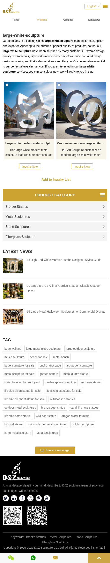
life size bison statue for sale (22, 390)
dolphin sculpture (83, 424)
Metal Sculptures (55, 216)
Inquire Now (30, 166)
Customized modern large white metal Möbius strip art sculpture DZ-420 (81, 143)
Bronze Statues (55, 206)
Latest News (17, 251)
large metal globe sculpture (43, 348)
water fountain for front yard (21, 382)
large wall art (12, 348)
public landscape (50, 365)
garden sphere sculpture (60, 382)
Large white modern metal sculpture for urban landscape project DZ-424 (29, 143)
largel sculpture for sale (19, 365)
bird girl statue (13, 424)
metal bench (61, 357)
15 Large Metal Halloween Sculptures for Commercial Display (66, 311)
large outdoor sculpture (80, 348)
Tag (7, 340)
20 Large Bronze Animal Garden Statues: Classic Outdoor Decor (64, 288)
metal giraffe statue (75, 374)
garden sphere (48, 374)
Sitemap (98, 547)
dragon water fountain (75, 416)
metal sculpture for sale (19, 374)
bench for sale (39, 357)
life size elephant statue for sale (24, 399)
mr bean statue (91, 382)
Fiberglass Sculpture (55, 237)
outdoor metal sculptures (20, 407)
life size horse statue (17, 416)
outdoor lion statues (62, 399)
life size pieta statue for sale (63, 390)
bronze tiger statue (53, 407)
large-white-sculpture (23, 35)
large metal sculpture (17, 432)
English (91, 6)
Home (16, 19)
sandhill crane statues (84, 407)
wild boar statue (46, 416)
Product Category (55, 195)
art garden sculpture (79, 365)
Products (42, 19)
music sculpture (14, 357)
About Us (68, 19)
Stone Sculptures (55, 226)
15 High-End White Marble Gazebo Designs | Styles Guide (64, 260)
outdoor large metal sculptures (47, 424)
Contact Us (94, 19)
